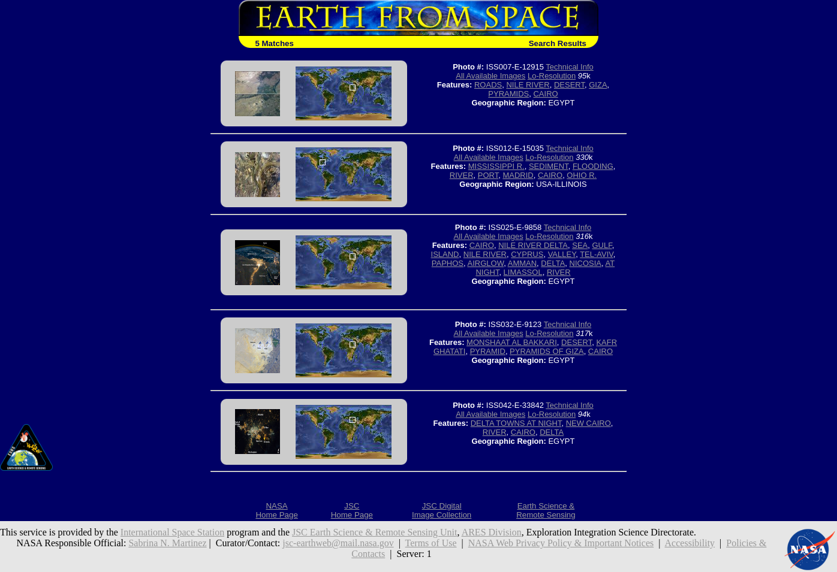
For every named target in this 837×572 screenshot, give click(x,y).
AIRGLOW (486, 263)
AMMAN (522, 263)
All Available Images (490, 75)
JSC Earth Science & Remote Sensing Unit (374, 532)
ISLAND (445, 254)
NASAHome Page (276, 510)
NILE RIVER (527, 84)
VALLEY (562, 254)
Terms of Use (431, 543)
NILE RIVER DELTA (533, 245)
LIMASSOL (523, 272)
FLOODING (593, 166)
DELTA (553, 263)
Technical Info (570, 66)
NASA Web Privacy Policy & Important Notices (561, 543)
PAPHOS (447, 263)
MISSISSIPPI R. (496, 166)
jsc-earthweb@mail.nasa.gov (337, 543)
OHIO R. (582, 175)
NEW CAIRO (588, 423)
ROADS (488, 84)
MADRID (517, 175)
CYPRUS (527, 254)
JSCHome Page (352, 510)
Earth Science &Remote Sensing (546, 510)
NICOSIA (585, 263)
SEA (580, 245)
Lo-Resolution (552, 75)
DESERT (569, 84)
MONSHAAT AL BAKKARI (511, 342)
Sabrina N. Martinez (167, 543)
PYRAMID (487, 351)
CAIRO (545, 93)
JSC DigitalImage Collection (441, 510)
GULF (602, 245)
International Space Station (172, 532)
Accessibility (690, 543)
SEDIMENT (548, 166)
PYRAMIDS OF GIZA (547, 351)
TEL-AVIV (596, 254)
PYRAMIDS (508, 93)
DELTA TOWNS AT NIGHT (516, 423)
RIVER (462, 175)
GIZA (598, 84)
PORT (488, 175)
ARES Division (492, 532)
